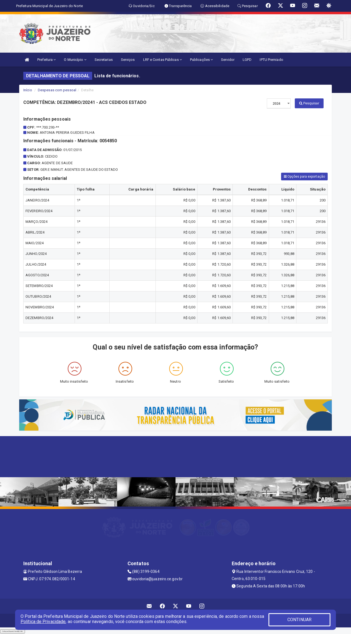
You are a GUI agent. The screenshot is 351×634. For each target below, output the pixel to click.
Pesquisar (309, 103)
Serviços (128, 60)
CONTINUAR (299, 619)
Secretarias (104, 60)
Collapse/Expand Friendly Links (12, 631)
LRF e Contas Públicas (162, 60)
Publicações (201, 60)
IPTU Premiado (271, 60)
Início (27, 90)
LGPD (247, 60)
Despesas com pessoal (57, 90)
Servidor (227, 60)
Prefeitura (46, 60)
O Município (75, 60)
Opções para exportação (304, 176)
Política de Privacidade (43, 621)
